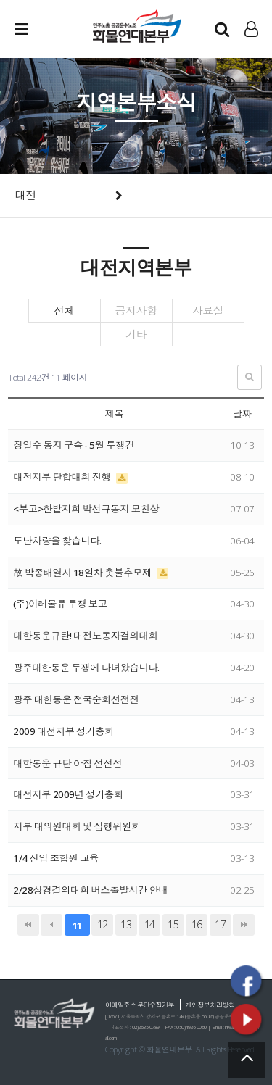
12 (102, 924)
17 (220, 924)
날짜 (242, 413)
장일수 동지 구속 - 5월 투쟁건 (73, 445)
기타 (136, 334)
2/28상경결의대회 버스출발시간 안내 (90, 890)
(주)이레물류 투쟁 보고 (60, 603)
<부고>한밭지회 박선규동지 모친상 (86, 508)
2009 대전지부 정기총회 (63, 731)
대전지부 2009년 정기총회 (68, 794)
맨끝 (244, 925)
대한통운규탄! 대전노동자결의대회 (85, 635)
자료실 (208, 310)
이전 (51, 925)
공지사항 (136, 310)
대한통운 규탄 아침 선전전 (67, 763)
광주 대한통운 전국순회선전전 (76, 699)
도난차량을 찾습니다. (57, 540)
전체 (64, 310)
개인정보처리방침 (210, 1005)
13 (125, 924)
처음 (28, 925)
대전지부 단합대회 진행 (62, 476)
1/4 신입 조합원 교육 (56, 858)
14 (149, 924)
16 (196, 924)
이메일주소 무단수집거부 (139, 1005)
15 (173, 924)
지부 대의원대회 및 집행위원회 (77, 826)
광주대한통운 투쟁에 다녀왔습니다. (86, 667)
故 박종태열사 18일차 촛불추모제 (83, 572)
